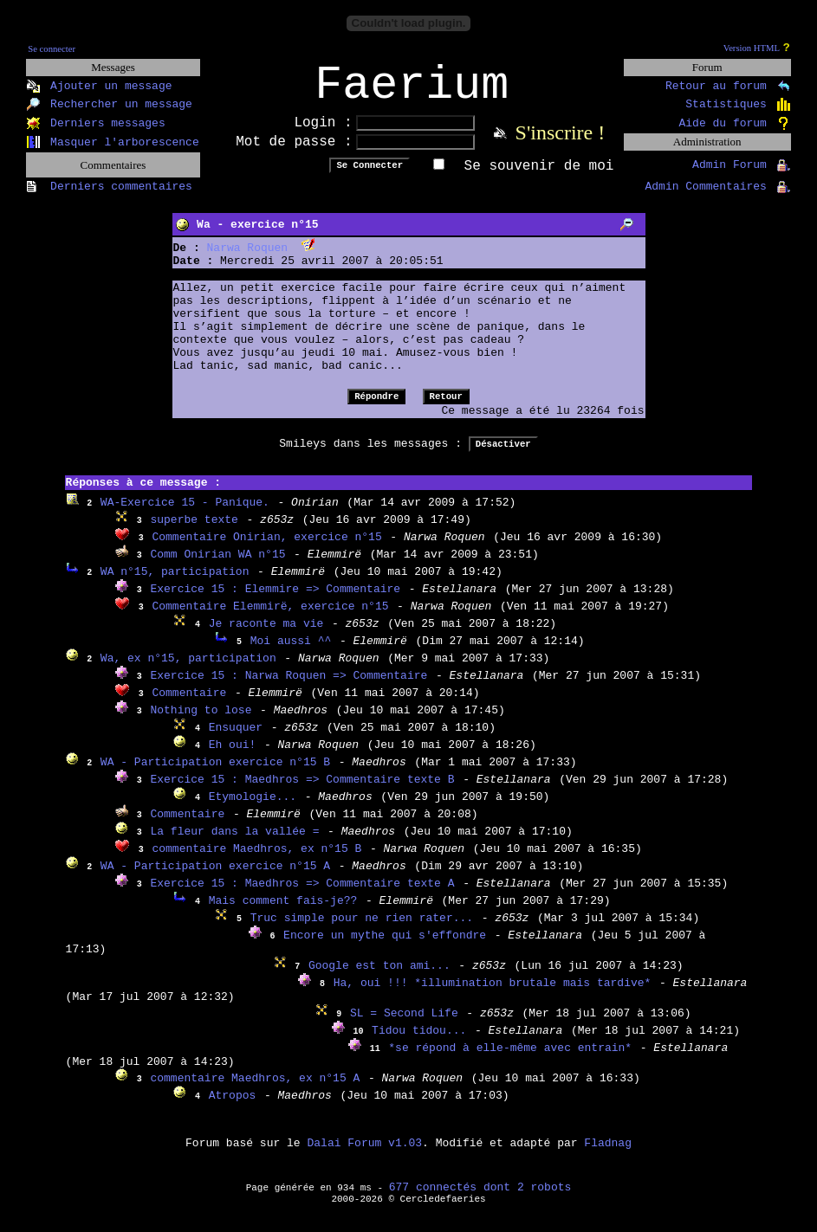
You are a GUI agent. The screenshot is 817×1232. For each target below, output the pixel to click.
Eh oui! (232, 756)
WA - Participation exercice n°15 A (215, 877)
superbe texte (193, 531)
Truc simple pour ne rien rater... (361, 929)
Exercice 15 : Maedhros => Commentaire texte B (302, 790)
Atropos (232, 1106)
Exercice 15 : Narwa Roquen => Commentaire (288, 687)
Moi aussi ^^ (291, 652)
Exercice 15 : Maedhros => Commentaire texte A (302, 894)
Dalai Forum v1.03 (364, 1154)
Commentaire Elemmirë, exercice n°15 (270, 617)
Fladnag (608, 1154)
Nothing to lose (200, 721)
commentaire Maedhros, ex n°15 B (256, 860)
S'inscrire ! (560, 143)
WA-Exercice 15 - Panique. (185, 513)
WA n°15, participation (175, 583)
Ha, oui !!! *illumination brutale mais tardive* (493, 994)
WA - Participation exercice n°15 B (215, 773)
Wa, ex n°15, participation (188, 669)
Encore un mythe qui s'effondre (384, 946)
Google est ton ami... (379, 977)
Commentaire (189, 704)
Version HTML (751, 48)
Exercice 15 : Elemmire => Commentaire (275, 600)
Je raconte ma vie (266, 635)
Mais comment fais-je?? (283, 912)
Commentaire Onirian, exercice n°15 (266, 548)
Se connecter (51, 49)
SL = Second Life (404, 1024)
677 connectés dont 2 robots (480, 1198)
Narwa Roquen (248, 259)
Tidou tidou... (419, 1041)
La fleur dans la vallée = (234, 842)
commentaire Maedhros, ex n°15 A (255, 1089)
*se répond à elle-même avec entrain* (510, 1059)
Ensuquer (236, 738)
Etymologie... (252, 808)
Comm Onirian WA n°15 (217, 565)
